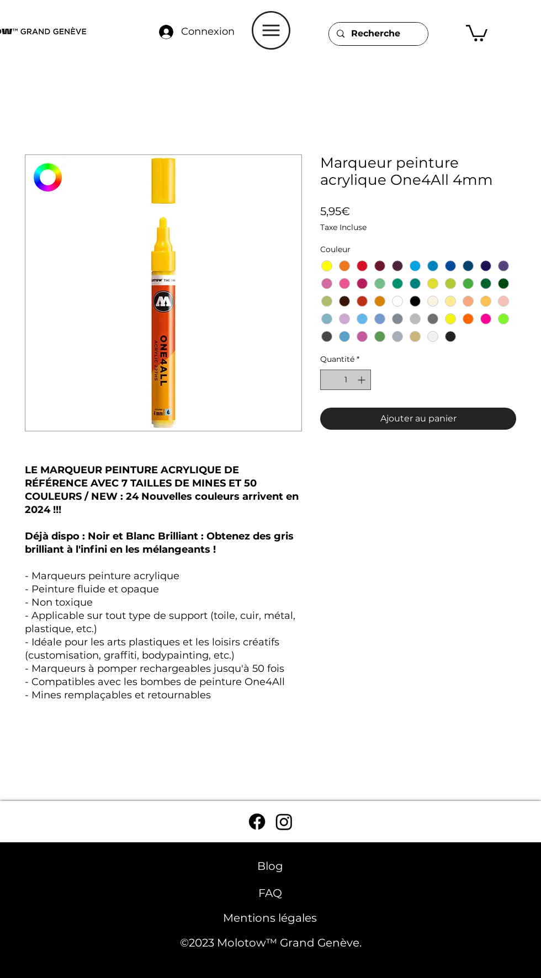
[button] (271, 30)
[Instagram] (284, 821)
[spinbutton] (346, 379)
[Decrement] (329, 379)
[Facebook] (257, 821)
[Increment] (362, 379)
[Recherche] (378, 34)
